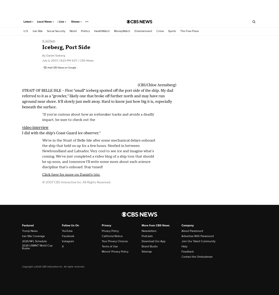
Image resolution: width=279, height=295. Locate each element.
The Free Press (189, 31)
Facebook (68, 236)
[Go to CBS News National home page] (139, 21)
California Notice (112, 236)
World (73, 31)
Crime (160, 31)
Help (184, 246)
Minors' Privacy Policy (115, 251)
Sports (172, 31)
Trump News (30, 231)
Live (62, 21)
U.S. (25, 31)
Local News (45, 21)
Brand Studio (150, 246)
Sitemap (147, 251)
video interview (35, 127)
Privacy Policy (110, 231)
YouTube (67, 231)
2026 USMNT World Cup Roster (37, 247)
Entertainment (143, 31)
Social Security (56, 31)
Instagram (68, 241)
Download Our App (153, 241)
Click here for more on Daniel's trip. (71, 174)
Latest (28, 21)
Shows (76, 21)
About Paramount (192, 231)
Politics (85, 31)
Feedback (187, 251)
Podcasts (147, 236)
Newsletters (149, 231)
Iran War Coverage (33, 236)
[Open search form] (254, 21)
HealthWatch (102, 31)
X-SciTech (48, 41)
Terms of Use (110, 246)
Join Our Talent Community (198, 241)
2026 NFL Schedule (34, 241)
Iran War (38, 31)
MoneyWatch (122, 31)
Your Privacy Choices (115, 241)
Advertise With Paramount (197, 236)
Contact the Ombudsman (197, 256)
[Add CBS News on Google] (60, 68)
